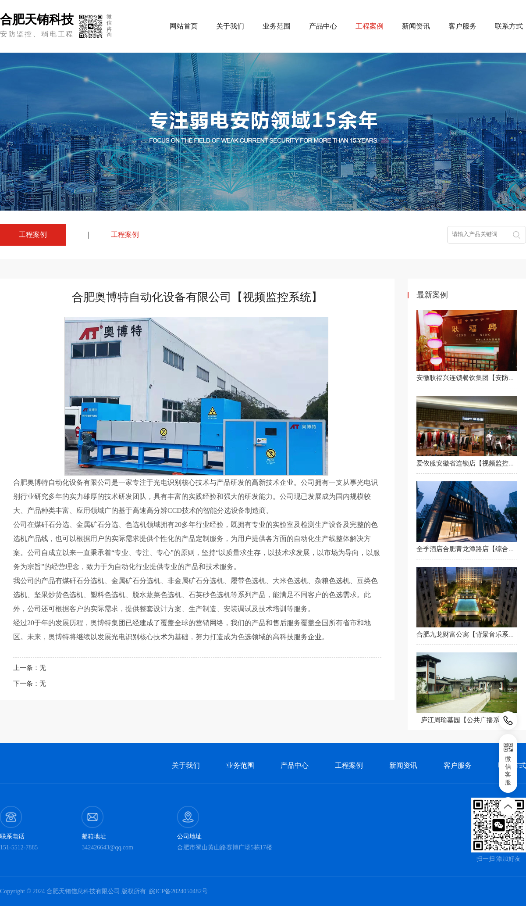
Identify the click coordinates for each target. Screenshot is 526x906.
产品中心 (323, 26)
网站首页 (184, 26)
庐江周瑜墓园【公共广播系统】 (467, 719)
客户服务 (462, 26)
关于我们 (230, 26)
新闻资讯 (416, 26)
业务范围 (277, 26)
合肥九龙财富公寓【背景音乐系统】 (469, 634)
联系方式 (509, 26)
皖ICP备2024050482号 (178, 891)
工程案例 (125, 234)
